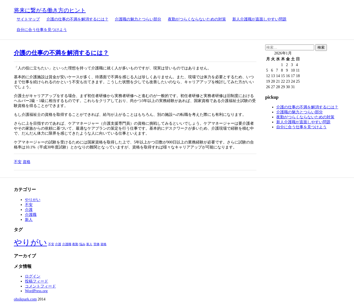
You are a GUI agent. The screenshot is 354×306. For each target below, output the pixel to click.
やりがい (32, 200)
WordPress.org (36, 291)
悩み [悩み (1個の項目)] (82, 244)
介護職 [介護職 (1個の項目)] (66, 244)
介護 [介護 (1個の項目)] (58, 244)
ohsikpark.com (25, 299)
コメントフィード (40, 286)
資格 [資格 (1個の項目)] (103, 244)
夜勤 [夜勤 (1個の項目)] (75, 244)
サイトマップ (28, 19)
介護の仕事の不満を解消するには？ (77, 19)
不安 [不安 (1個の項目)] (51, 244)
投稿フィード (36, 281)
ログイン (32, 276)
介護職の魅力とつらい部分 (138, 19)
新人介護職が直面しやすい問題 (259, 19)
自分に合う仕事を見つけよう (42, 30)
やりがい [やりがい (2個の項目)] (30, 242)
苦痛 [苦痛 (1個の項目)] (96, 244)
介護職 (31, 215)
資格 (26, 162)
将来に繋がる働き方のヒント (50, 10)
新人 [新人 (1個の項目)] (89, 244)
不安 (18, 162)
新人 (29, 220)
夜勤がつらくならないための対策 (197, 19)
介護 (29, 210)
